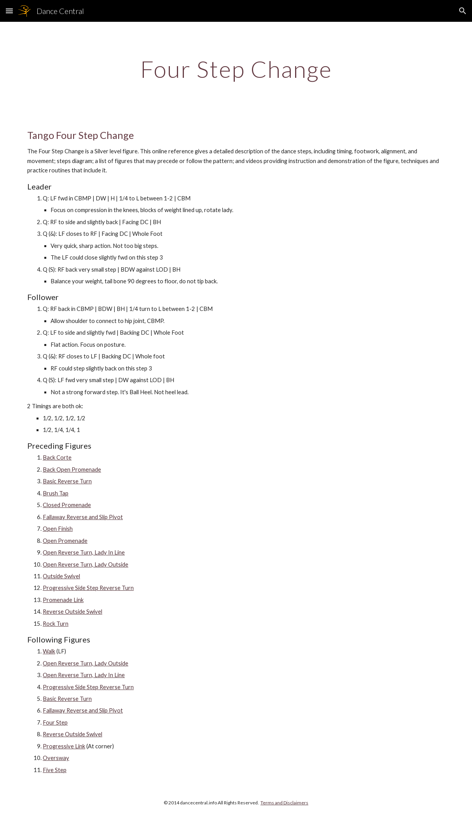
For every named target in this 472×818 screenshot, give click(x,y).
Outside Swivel (61, 576)
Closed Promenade (67, 505)
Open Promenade (65, 540)
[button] (9, 10)
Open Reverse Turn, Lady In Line (84, 552)
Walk (49, 651)
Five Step (54, 770)
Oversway (56, 758)
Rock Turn (55, 623)
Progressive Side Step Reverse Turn (88, 588)
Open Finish (58, 528)
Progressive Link (64, 746)
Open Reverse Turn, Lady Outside (85, 564)
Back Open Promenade (72, 469)
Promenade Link (63, 600)
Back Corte (57, 457)
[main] (236, 69)
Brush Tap (55, 493)
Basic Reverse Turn (67, 481)
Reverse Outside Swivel (72, 611)
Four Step (55, 722)
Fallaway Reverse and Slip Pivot (83, 517)
